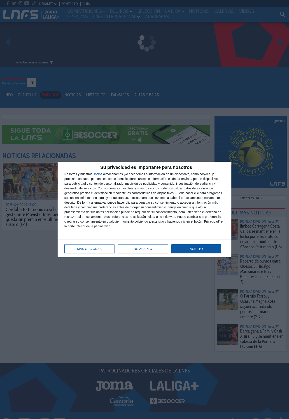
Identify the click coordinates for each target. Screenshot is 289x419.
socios (97, 174)
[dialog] (144, 209)
